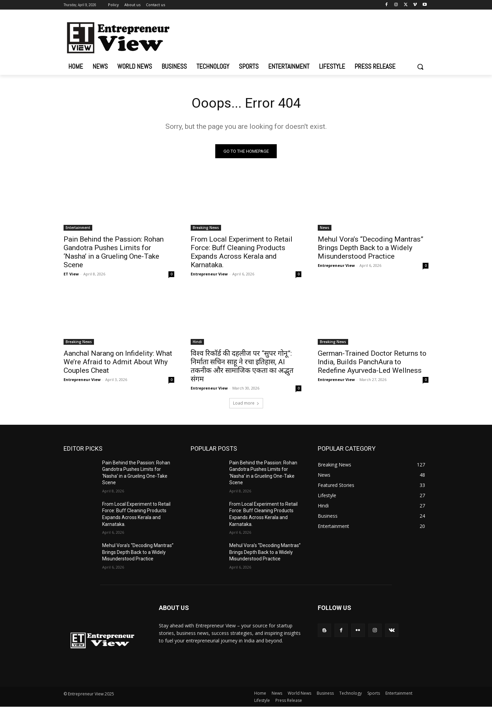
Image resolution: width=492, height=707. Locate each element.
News (324, 227)
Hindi (197, 341)
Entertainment (78, 227)
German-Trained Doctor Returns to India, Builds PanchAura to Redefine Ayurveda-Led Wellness (372, 362)
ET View (71, 273)
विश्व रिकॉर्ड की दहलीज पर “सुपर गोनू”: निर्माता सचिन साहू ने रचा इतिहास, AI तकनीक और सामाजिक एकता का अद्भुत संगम (242, 366)
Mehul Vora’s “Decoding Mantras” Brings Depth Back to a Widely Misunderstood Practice (370, 247)
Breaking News (206, 227)
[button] (420, 66)
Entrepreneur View (209, 273)
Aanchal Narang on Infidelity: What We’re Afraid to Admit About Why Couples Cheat (118, 362)
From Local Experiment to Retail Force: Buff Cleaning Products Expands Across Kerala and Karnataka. (241, 252)
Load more (246, 403)
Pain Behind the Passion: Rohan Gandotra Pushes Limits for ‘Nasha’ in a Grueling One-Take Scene (114, 252)
